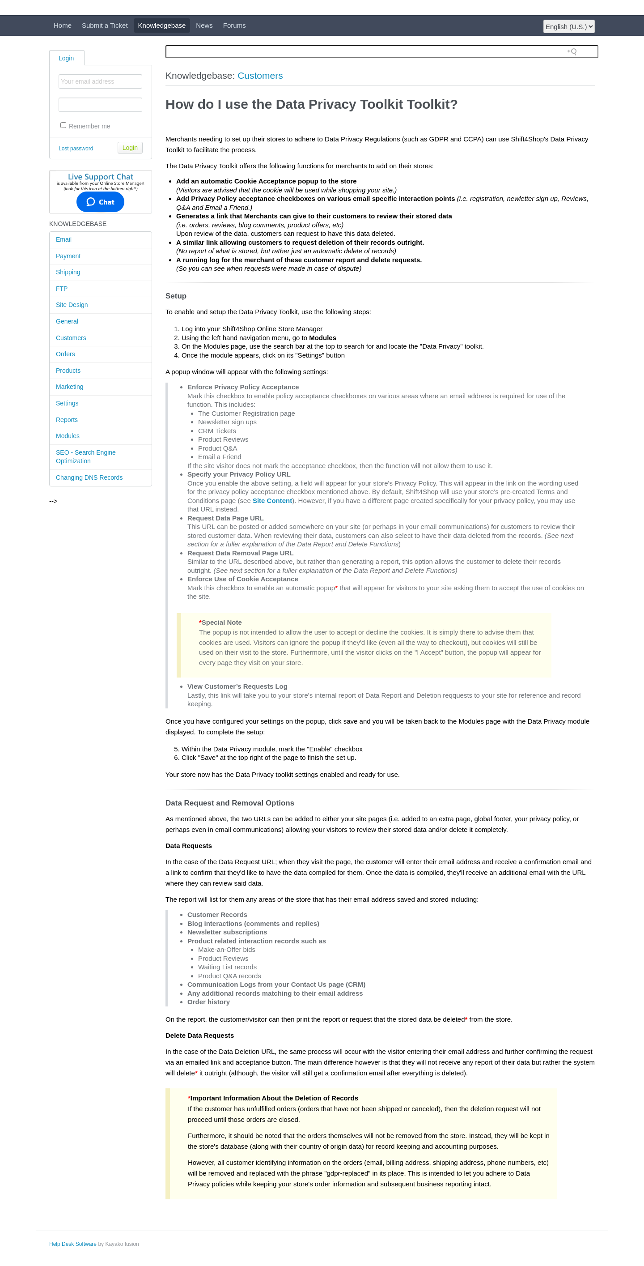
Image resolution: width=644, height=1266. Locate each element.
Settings (67, 403)
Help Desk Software (73, 1244)
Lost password (76, 148)
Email (64, 239)
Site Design (72, 304)
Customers (71, 337)
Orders (65, 354)
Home (63, 25)
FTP (62, 288)
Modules (68, 435)
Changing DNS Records (89, 477)
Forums (234, 25)
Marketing (69, 386)
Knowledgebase (162, 25)
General (67, 321)
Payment (68, 256)
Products (68, 370)
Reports (67, 419)
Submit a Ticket (105, 25)
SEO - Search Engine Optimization (86, 457)
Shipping (68, 272)
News (204, 25)
